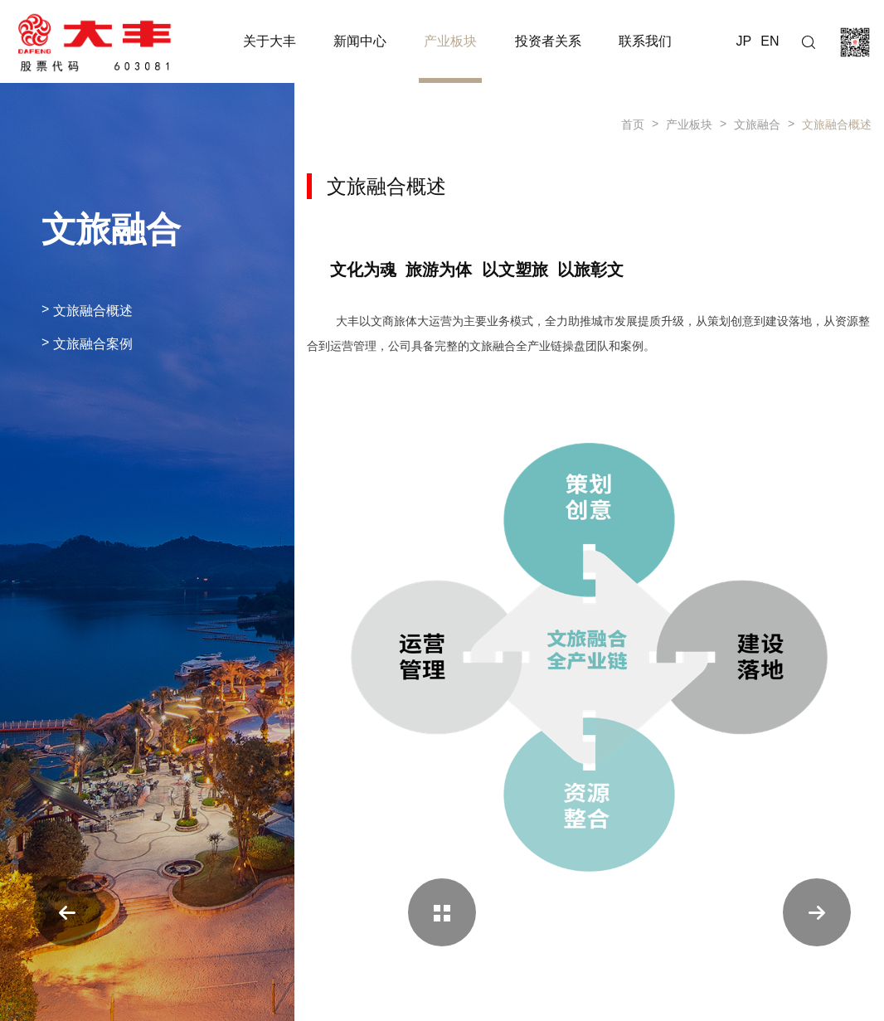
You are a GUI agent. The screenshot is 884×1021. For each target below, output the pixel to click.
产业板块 (689, 124)
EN (769, 41)
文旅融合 (757, 124)
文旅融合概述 (837, 124)
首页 (632, 124)
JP (744, 41)
